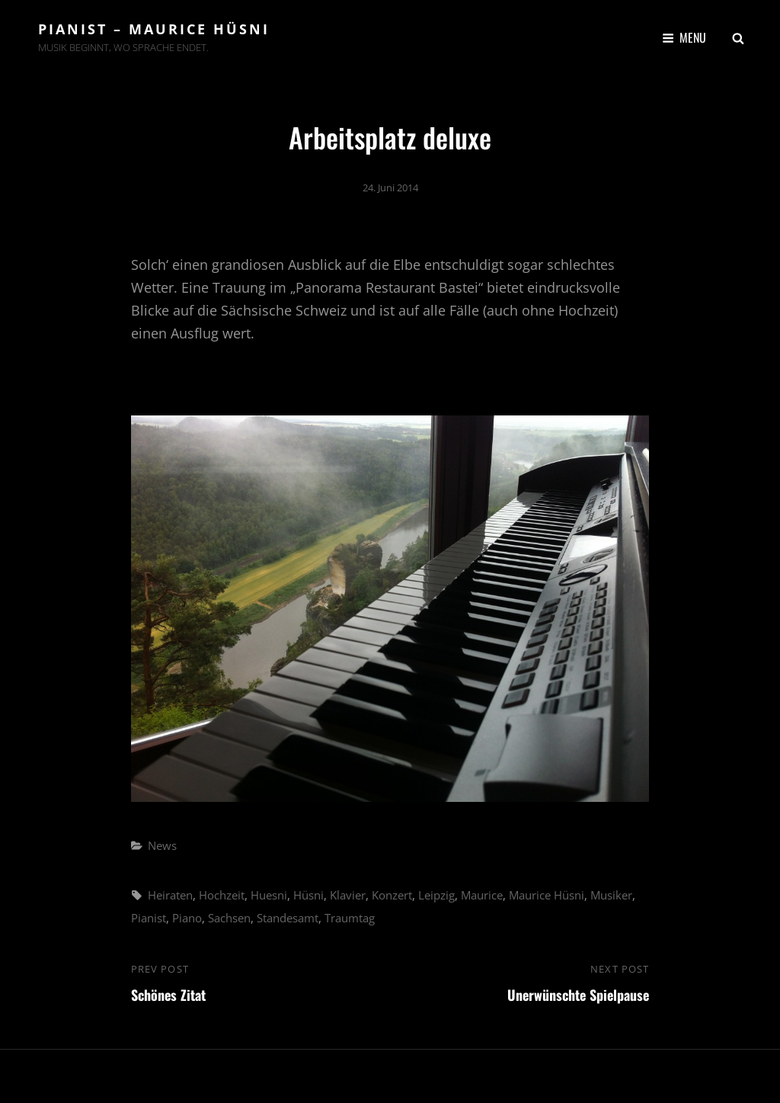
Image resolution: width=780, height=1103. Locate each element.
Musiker (611, 895)
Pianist (148, 917)
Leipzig (436, 895)
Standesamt (287, 917)
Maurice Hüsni (546, 895)
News (162, 845)
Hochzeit (222, 895)
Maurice (482, 895)
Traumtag (349, 917)
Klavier (348, 895)
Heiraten (170, 895)
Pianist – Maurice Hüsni (154, 29)
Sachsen (229, 917)
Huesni (269, 895)
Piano (187, 917)
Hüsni (308, 895)
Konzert (392, 895)
